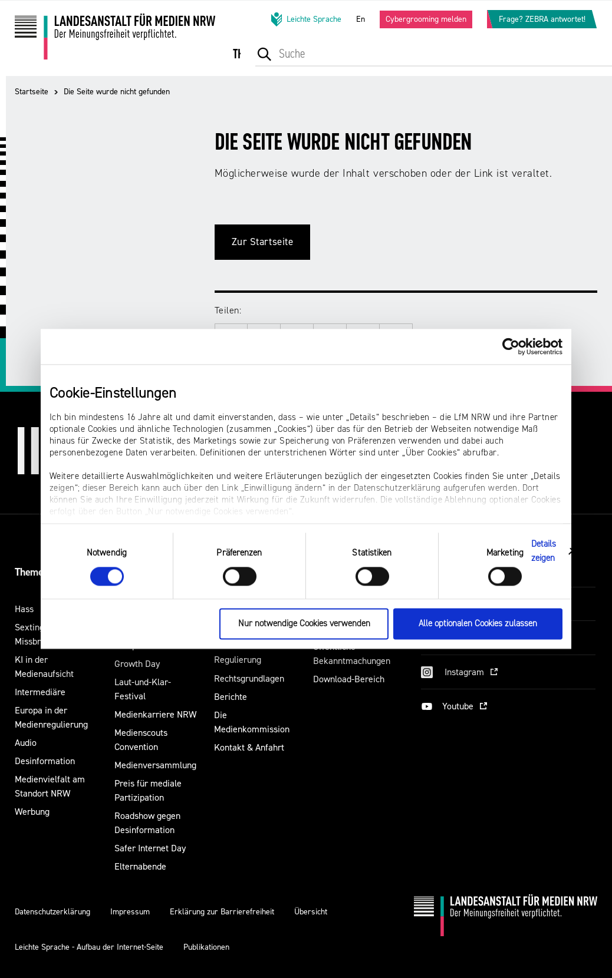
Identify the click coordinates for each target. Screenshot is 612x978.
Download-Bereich (348, 679)
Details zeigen (544, 551)
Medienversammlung (155, 765)
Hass (24, 609)
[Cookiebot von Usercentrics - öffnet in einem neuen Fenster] (510, 346)
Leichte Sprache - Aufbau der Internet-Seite (89, 947)
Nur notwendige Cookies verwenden (304, 624)
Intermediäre (40, 692)
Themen (31, 572)
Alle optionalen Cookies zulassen (478, 624)
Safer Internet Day (150, 848)
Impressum (130, 911)
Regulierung (237, 659)
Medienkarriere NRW (155, 714)
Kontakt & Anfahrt (249, 747)
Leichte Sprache (305, 19)
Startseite (31, 91)
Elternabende (140, 866)
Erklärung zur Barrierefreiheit (222, 911)
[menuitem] (250, 62)
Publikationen (206, 947)
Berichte (230, 696)
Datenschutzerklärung (52, 911)
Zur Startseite (263, 242)
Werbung (32, 811)
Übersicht (310, 911)
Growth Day (137, 663)
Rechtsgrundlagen (249, 678)
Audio (26, 742)
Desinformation (45, 761)
